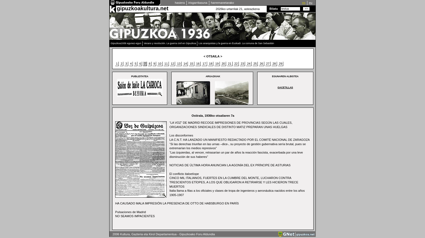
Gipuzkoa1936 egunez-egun (126, 43)
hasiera (180, 2)
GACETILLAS (285, 87)
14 (185, 63)
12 (172, 63)
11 (166, 63)
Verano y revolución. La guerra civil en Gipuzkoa (170, 43)
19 (216, 63)
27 (267, 63)
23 (242, 63)
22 (236, 63)
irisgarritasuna (197, 2)
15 (191, 63)
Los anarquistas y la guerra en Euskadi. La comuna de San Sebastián (236, 43)
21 (229, 63)
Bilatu (273, 8)
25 (255, 63)
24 (248, 63)
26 (261, 63)
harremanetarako (222, 2)
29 (280, 63)
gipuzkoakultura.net (142, 8)
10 (159, 63)
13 (178, 63)
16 (197, 63)
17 (204, 63)
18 (210, 63)
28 (274, 63)
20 (223, 63)
